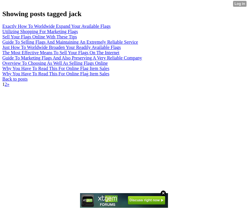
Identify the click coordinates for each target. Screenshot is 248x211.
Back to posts (15, 78)
